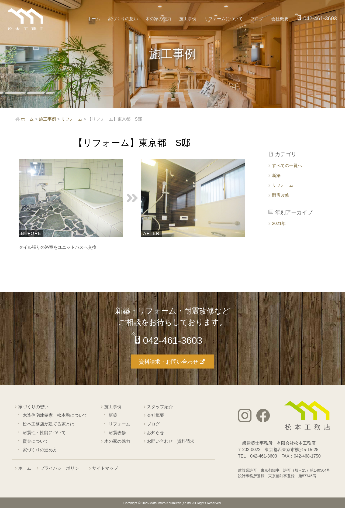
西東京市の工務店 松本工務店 (27, 20)
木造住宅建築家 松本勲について (55, 415)
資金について (36, 441)
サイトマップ (105, 468)
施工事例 (190, 18)
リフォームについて (225, 18)
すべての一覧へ (287, 165)
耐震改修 (280, 195)
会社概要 (279, 18)
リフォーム (283, 185)
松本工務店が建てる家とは (48, 423)
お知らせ (155, 432)
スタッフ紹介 (160, 406)
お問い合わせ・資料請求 (170, 441)
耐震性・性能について (44, 432)
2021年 (279, 223)
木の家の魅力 (161, 18)
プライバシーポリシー (61, 468)
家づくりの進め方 (40, 449)
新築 (276, 175)
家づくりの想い (127, 18)
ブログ (257, 18)
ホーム (98, 18)
